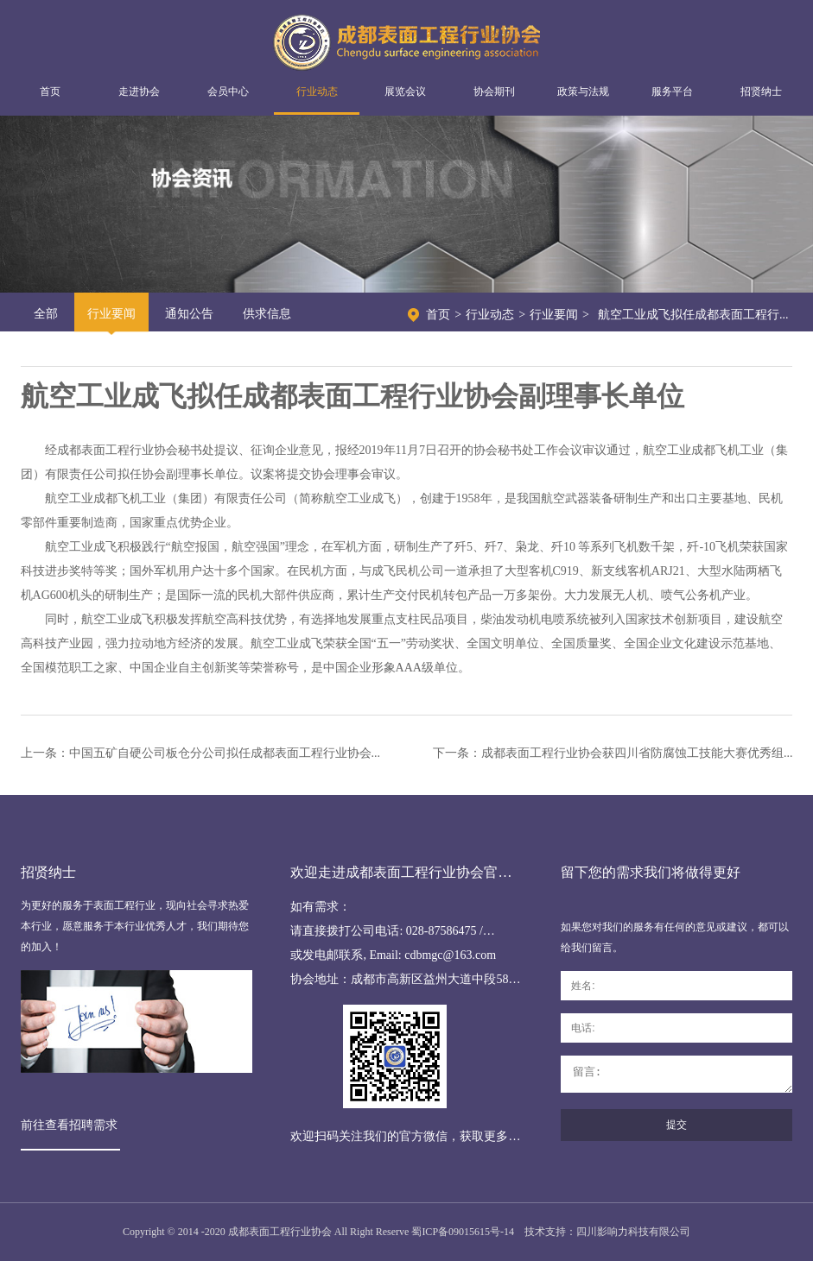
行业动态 (317, 91)
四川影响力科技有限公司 (633, 1232)
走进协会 (139, 91)
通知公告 (189, 313)
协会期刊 (494, 91)
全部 (46, 313)
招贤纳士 (761, 91)
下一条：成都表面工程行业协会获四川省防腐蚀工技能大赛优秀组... (613, 753)
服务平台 (672, 91)
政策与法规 (583, 91)
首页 (50, 91)
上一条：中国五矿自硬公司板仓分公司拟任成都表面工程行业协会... (201, 753)
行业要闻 (111, 313)
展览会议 (405, 91)
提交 (676, 1125)
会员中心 (228, 91)
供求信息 (267, 313)
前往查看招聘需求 (69, 1125)
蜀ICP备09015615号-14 (462, 1232)
